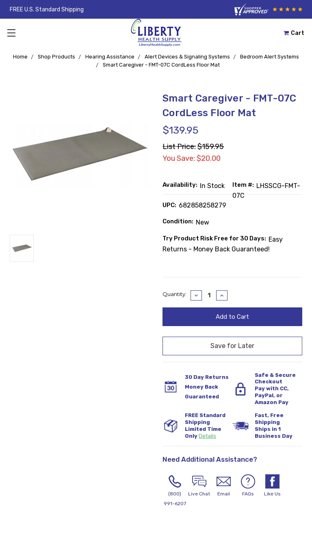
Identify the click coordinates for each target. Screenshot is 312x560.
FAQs (248, 485)
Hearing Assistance (109, 57)
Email (223, 485)
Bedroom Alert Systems (269, 57)
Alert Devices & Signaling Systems (187, 57)
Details (207, 436)
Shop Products (56, 57)
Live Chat (199, 485)
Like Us (272, 485)
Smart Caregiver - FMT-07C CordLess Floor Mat (161, 65)
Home (20, 57)
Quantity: (174, 294)
